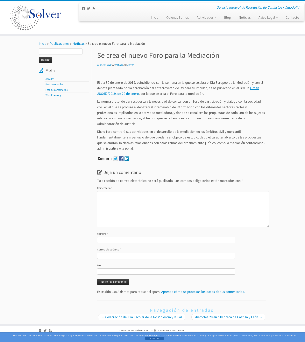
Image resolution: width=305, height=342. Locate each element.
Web (99, 265)
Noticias (245, 17)
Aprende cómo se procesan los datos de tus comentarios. (203, 291)
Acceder (50, 79)
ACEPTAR (154, 338)
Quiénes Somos (177, 17)
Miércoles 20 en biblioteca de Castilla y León (228, 317)
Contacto (292, 17)
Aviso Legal (268, 17)
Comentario (104, 188)
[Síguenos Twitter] (90, 8)
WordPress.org (53, 95)
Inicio (155, 17)
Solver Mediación (132, 330)
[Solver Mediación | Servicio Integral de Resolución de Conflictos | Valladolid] (35, 17)
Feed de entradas (54, 84)
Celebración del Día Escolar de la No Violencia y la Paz (141, 317)
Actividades (206, 17)
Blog (227, 17)
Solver (130, 64)
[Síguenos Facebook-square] (84, 8)
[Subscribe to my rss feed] (95, 8)
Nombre (102, 233)
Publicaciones (59, 43)
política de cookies (242, 335)
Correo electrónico (109, 249)
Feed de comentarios (56, 90)
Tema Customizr (179, 330)
